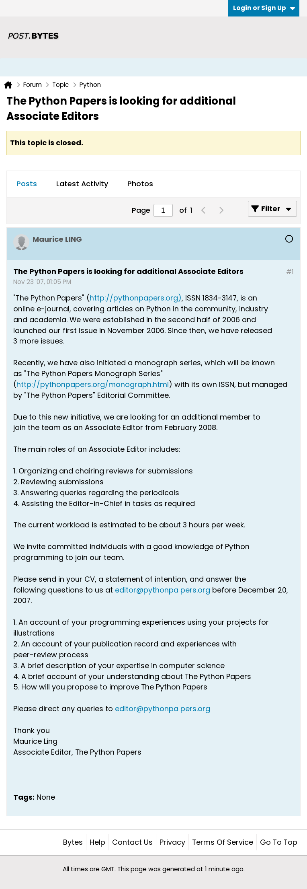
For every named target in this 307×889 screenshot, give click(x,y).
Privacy (172, 842)
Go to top (278, 842)
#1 (290, 272)
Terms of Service (222, 842)
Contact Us (132, 842)
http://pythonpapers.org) (136, 298)
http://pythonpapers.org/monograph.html (92, 384)
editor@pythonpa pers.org (162, 590)
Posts (26, 184)
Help (97, 842)
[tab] (27, 184)
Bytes (73, 842)
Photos (140, 184)
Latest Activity (82, 184)
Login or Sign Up (264, 8)
